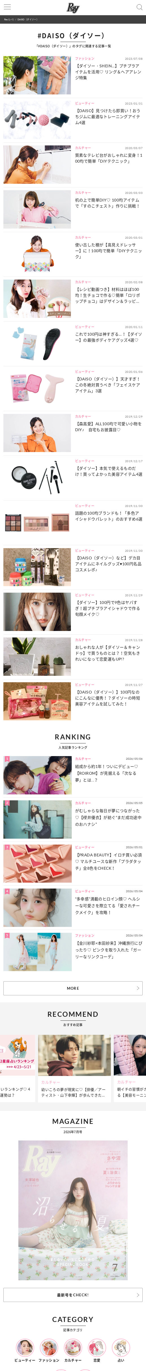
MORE (73, 988)
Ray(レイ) (9, 19)
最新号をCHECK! (73, 1295)
